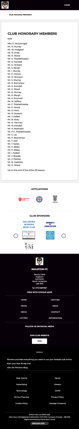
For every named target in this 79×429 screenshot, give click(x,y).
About (57, 378)
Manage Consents (57, 403)
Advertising (21, 384)
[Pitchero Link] (39, 355)
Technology (21, 391)
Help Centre (21, 378)
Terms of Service (21, 397)
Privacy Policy (57, 397)
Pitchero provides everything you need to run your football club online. (39, 359)
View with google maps (39, 292)
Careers (57, 384)
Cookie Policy (21, 403)
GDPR (57, 391)
